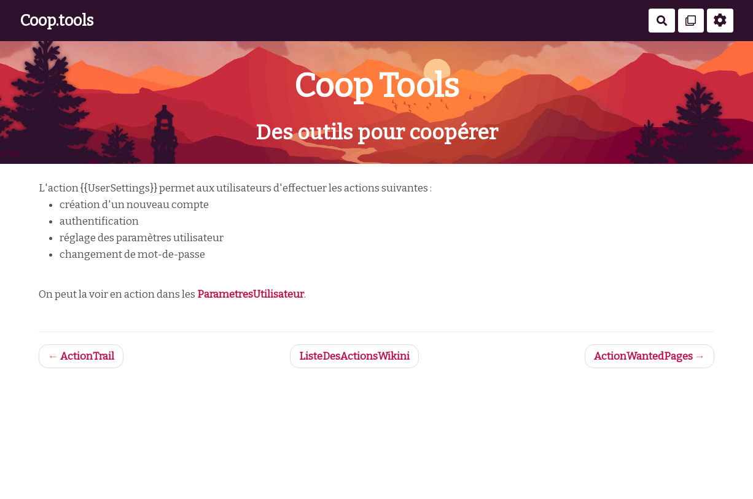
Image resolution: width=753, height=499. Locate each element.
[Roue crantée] (720, 21)
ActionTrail (87, 356)
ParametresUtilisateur (250, 294)
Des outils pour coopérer (377, 132)
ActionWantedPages (643, 356)
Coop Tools (376, 86)
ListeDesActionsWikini (354, 356)
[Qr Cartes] (691, 21)
